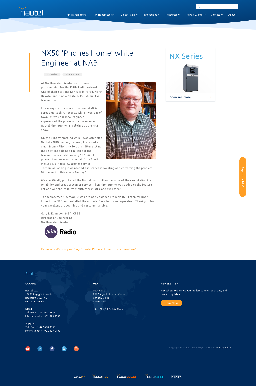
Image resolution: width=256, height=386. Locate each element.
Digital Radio (128, 14)
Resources (171, 14)
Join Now (171, 303)
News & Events (193, 14)
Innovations (150, 14)
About (231, 14)
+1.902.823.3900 (50, 316)
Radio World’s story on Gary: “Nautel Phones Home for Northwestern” (88, 249)
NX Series (52, 74)
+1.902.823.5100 (50, 330)
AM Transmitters (76, 14)
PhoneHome (72, 74)
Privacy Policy (223, 348)
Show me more (180, 97)
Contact (215, 14)
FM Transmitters (103, 14)
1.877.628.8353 (46, 327)
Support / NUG (242, 177)
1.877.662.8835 (46, 312)
